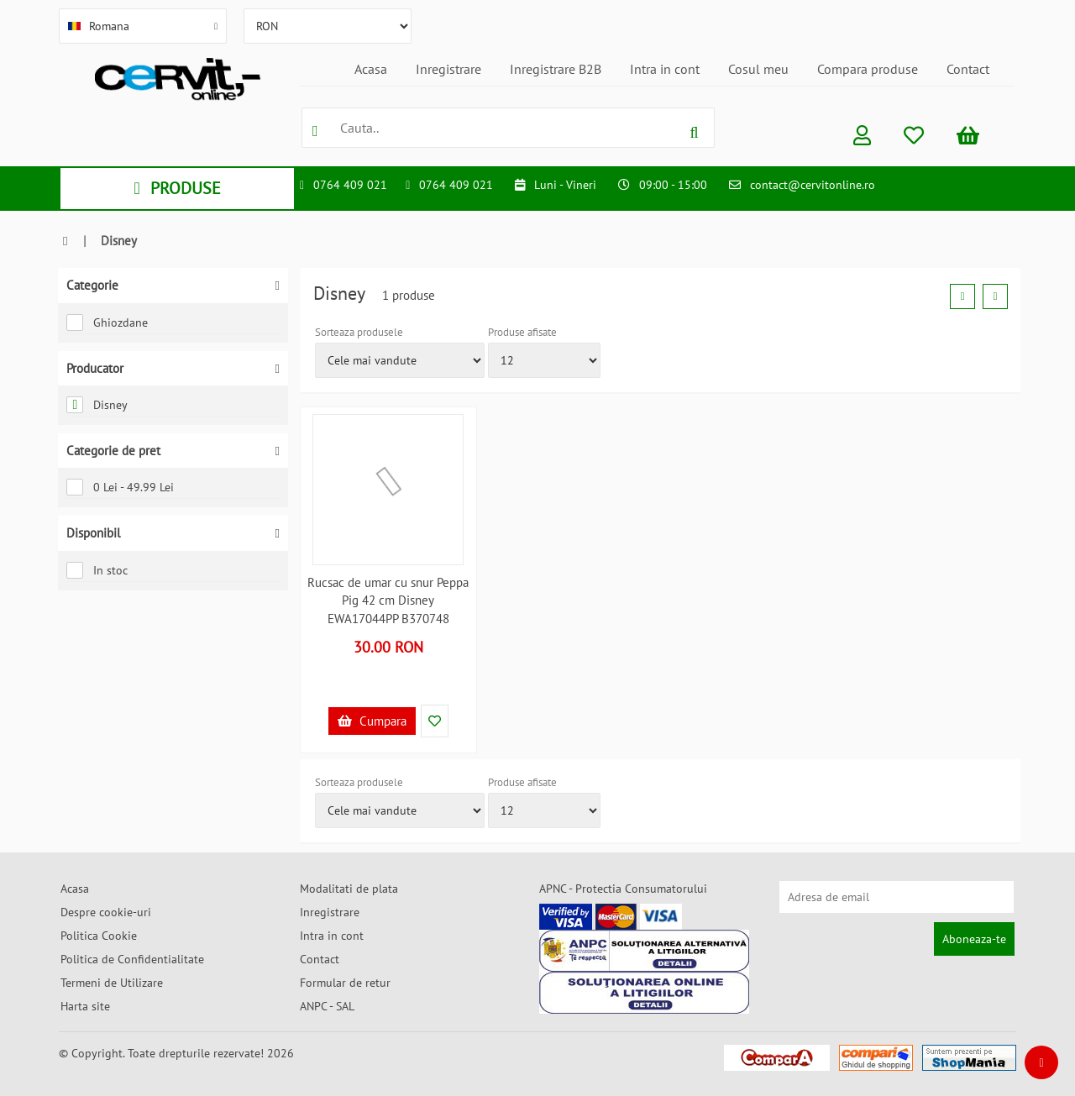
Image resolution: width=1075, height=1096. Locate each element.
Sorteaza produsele (359, 332)
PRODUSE (177, 188)
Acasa (370, 68)
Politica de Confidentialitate (132, 959)
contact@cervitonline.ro (812, 184)
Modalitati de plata (349, 888)
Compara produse (867, 68)
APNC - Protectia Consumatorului (623, 888)
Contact (968, 68)
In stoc (97, 570)
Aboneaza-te (974, 939)
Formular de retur (345, 982)
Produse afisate (522, 332)
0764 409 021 (350, 184)
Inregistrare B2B (555, 68)
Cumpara (372, 721)
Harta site (85, 1006)
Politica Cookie (98, 935)
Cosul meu (758, 68)
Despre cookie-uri (105, 912)
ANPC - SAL (327, 1006)
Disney (97, 404)
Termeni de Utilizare (111, 982)
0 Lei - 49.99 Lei (120, 487)
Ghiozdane (107, 322)
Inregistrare (448, 68)
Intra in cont (665, 68)
